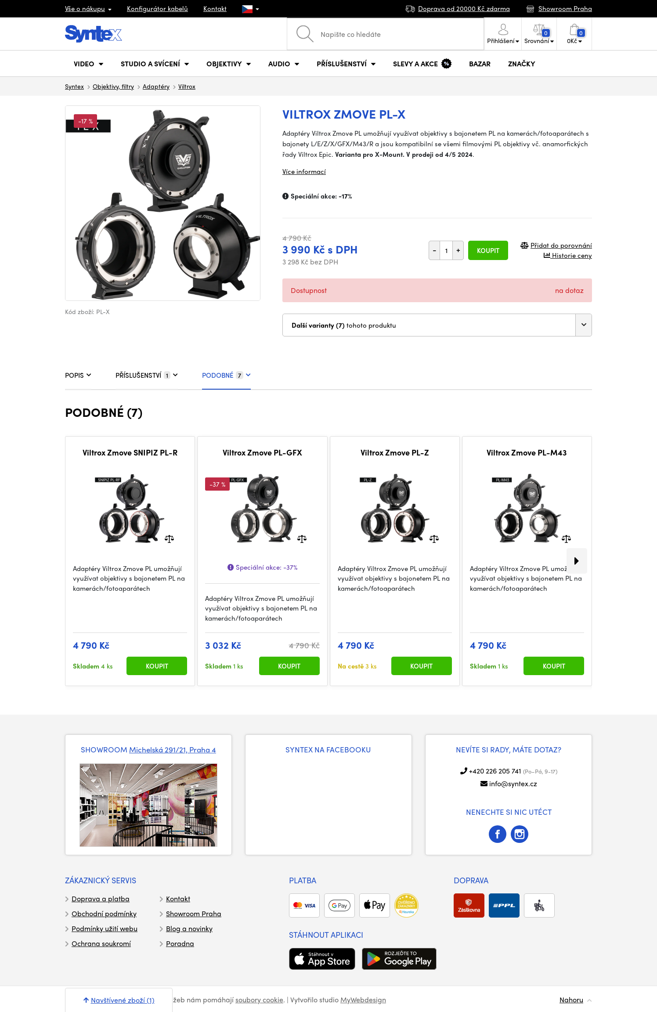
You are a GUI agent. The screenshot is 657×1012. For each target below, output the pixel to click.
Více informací (304, 171)
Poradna (180, 943)
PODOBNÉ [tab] (226, 375)
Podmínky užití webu (104, 928)
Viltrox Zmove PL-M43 (527, 452)
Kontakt (215, 8)
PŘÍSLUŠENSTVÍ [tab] (147, 375)
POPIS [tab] (78, 375)
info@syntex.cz (513, 783)
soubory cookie (259, 999)
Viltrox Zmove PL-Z (395, 452)
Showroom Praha (193, 913)
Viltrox (186, 86)
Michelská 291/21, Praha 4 (172, 749)
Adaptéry (156, 86)
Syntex (74, 86)
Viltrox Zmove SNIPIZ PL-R (130, 452)
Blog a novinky (189, 928)
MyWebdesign (363, 999)
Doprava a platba (101, 898)
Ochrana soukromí (101, 943)
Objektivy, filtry (113, 86)
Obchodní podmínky (104, 913)
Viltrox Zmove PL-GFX (262, 452)
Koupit (488, 250)
